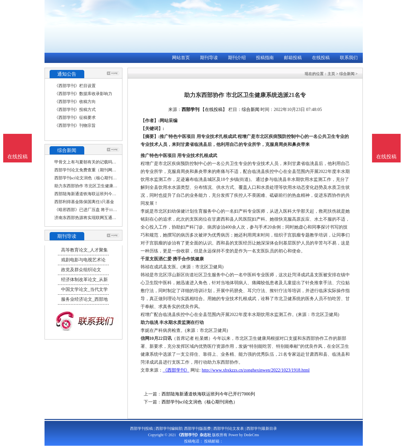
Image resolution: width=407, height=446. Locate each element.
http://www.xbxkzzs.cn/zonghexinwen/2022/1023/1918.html (255, 370)
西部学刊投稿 (141, 428)
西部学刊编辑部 (168, 428)
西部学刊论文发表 (228, 428)
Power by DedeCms (243, 435)
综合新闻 (347, 74)
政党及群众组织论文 (81, 269)
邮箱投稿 (293, 57)
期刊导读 (209, 57)
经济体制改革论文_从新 (84, 279)
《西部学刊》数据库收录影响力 (83, 93)
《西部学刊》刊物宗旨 (75, 125)
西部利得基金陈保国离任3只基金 (84, 201)
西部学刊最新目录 (261, 428)
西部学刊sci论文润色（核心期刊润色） (89, 177)
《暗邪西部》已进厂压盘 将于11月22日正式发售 (98, 209)
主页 (331, 74)
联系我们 (349, 57)
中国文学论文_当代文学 (84, 289)
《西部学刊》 (176, 370)
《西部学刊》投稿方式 (75, 109)
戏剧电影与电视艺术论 (83, 259)
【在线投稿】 (213, 109)
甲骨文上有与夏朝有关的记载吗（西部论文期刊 (97, 162)
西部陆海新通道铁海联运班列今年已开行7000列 (97, 193)
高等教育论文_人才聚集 (84, 250)
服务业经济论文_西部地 (84, 299)
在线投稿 (321, 57)
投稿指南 (265, 57)
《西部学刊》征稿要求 (75, 117)
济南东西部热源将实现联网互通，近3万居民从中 (98, 217)
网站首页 (181, 57)
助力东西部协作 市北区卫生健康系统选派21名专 (98, 185)
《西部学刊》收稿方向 (75, 101)
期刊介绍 (237, 57)
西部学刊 (190, 109)
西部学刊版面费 (197, 428)
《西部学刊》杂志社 (194, 435)
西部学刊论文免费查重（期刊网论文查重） (93, 170)
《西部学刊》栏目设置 (75, 85)
